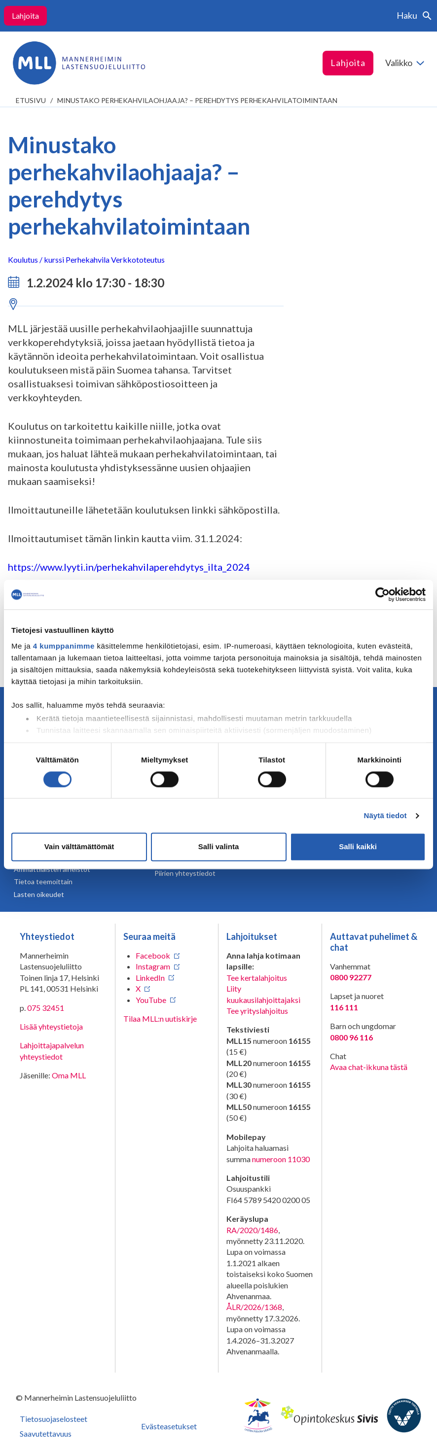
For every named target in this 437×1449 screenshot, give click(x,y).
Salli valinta (218, 847)
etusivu (31, 100)
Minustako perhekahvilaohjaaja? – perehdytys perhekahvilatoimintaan (197, 100)
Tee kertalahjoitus (256, 977)
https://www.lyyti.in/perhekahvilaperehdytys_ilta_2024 (129, 567)
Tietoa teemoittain (43, 881)
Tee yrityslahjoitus (257, 1010)
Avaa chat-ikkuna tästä (368, 1066)
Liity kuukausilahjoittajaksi (263, 994)
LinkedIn (150, 977)
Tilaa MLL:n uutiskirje (160, 1018)
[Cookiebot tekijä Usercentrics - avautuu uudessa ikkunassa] (382, 594)
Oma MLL (69, 1075)
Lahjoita (25, 15)
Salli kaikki (358, 847)
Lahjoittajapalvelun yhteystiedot (52, 1050)
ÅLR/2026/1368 (254, 1306)
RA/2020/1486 (252, 1230)
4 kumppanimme (64, 646)
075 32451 (45, 1007)
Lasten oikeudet (39, 894)
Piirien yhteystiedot (185, 873)
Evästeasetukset (169, 1426)
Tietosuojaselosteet (53, 1418)
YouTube (151, 999)
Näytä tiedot (385, 815)
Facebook (153, 955)
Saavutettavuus (46, 1433)
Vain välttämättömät (79, 847)
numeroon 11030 (281, 1159)
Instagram (153, 966)
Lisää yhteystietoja (51, 1026)
